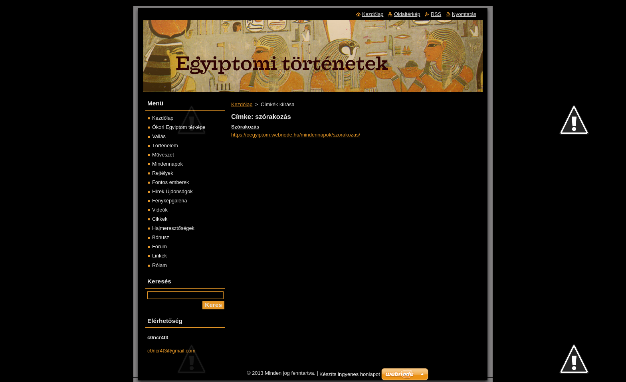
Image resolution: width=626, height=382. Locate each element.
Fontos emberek (170, 182)
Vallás (159, 136)
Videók (160, 210)
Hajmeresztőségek (173, 228)
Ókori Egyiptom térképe (179, 127)
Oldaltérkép (407, 14)
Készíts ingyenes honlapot (349, 376)
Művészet (163, 155)
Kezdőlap (241, 104)
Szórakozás (245, 127)
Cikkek (159, 219)
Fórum (159, 246)
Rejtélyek (162, 173)
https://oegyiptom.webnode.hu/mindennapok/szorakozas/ (295, 135)
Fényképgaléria (169, 201)
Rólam (159, 265)
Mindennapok (167, 164)
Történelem (165, 145)
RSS (436, 14)
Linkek (159, 256)
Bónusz (160, 237)
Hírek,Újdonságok (172, 191)
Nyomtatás (464, 14)
